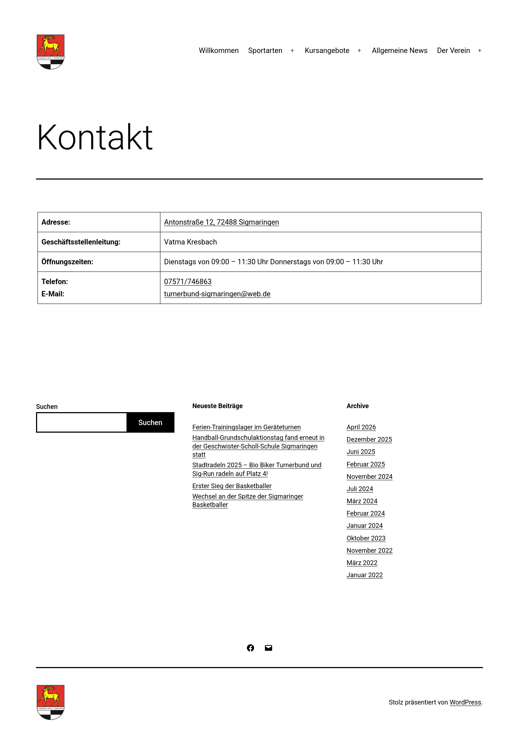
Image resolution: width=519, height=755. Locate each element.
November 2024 (370, 476)
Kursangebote (327, 50)
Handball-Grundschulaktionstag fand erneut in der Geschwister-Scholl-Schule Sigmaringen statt (258, 446)
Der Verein (453, 50)
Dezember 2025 (369, 439)
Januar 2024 (365, 525)
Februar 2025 (366, 464)
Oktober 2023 (366, 538)
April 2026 (361, 427)
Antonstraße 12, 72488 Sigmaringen (221, 222)
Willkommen (219, 50)
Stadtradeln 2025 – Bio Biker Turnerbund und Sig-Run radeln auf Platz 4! (256, 469)
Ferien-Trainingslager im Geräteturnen (246, 427)
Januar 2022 (365, 575)
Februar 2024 (366, 513)
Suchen (47, 406)
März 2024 (362, 501)
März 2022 (362, 562)
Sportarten (265, 50)
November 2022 (370, 550)
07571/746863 (188, 281)
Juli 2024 (360, 489)
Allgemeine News (399, 50)
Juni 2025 (361, 451)
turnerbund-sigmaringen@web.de (217, 294)
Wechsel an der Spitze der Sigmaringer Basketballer (247, 500)
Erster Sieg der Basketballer (232, 486)
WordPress (465, 702)
